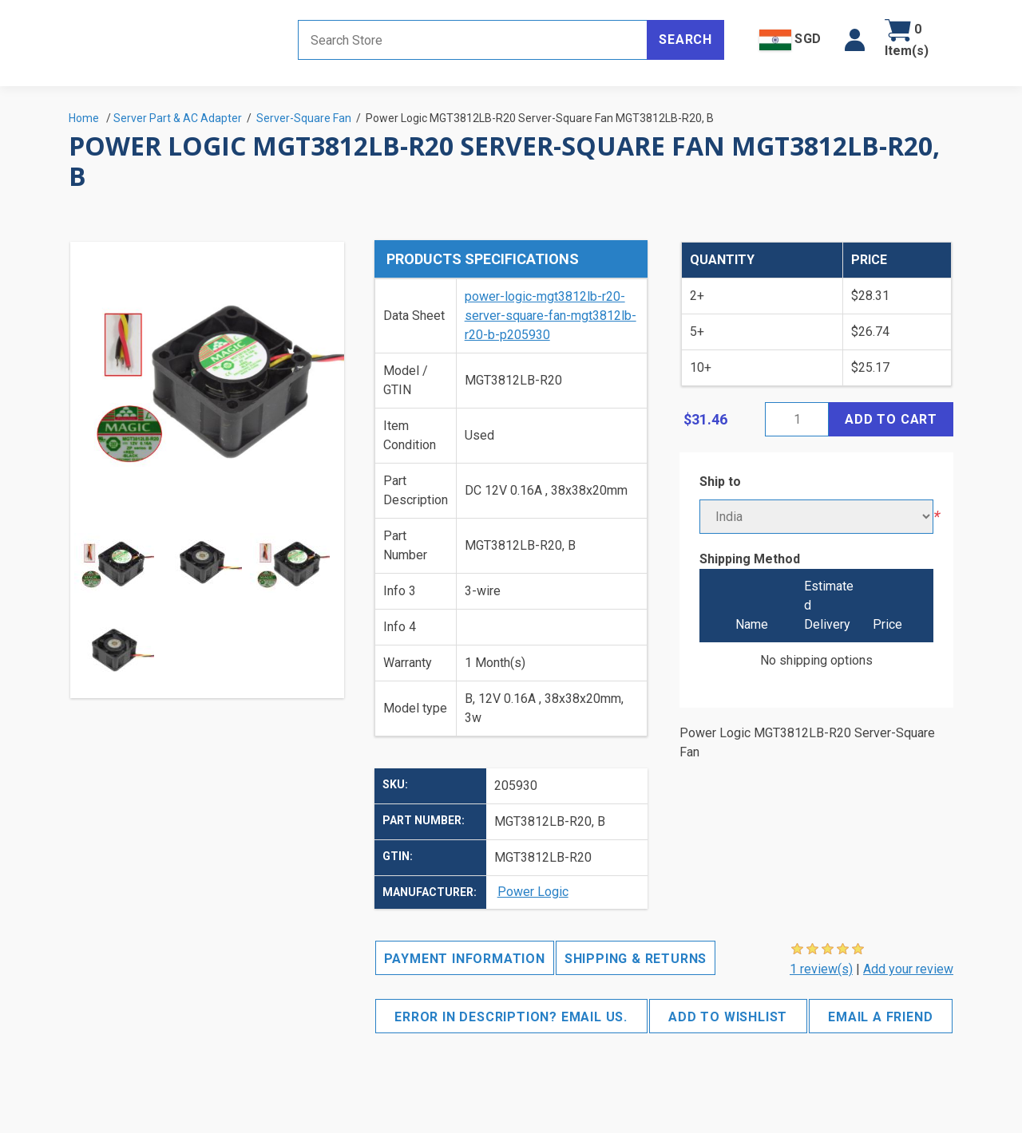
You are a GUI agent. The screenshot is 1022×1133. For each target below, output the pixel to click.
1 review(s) (821, 969)
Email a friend (880, 1016)
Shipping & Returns (635, 958)
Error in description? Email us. (511, 1016)
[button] (855, 40)
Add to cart (891, 419)
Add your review (908, 969)
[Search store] (473, 40)
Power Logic (532, 891)
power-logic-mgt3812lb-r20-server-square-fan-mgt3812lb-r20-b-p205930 (550, 315)
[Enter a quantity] (797, 419)
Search (685, 39)
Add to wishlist (727, 1016)
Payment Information (464, 958)
